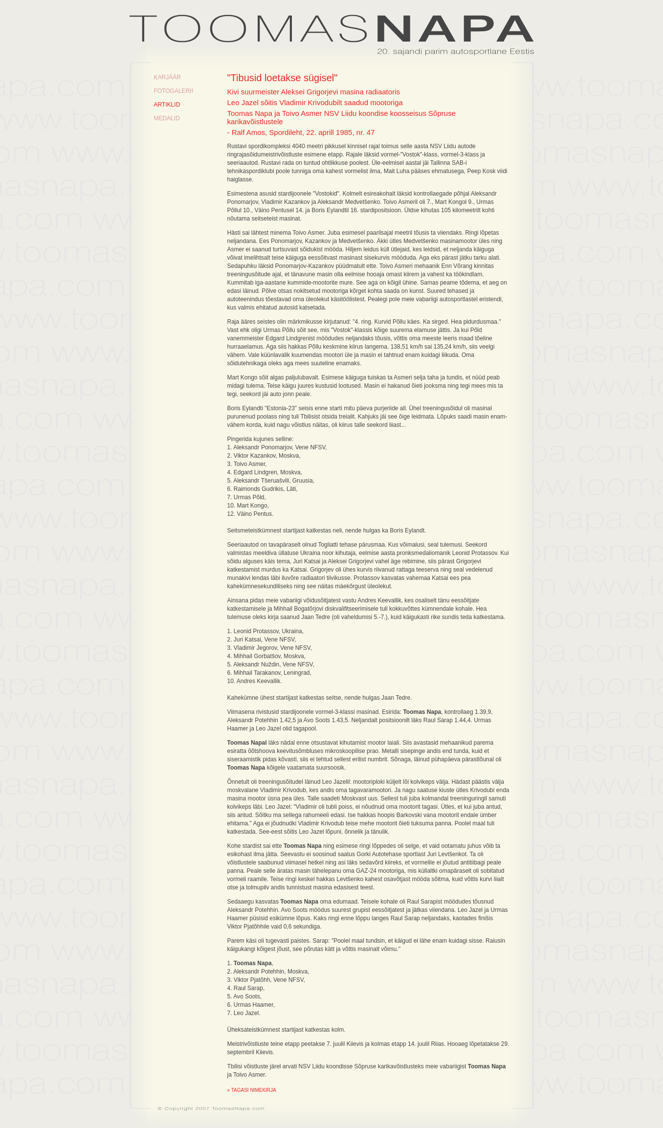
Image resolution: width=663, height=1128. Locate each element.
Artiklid (167, 104)
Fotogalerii (173, 91)
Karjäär (167, 77)
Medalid (167, 118)
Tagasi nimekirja (253, 1090)
